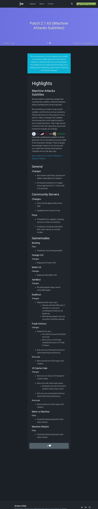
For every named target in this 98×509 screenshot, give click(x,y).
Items (42, 4)
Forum (50, 4)
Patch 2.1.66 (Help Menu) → (85, 43)
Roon (44, 134)
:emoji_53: (59, 134)
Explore (33, 4)
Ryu (35, 134)
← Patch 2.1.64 (8, 43)
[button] (72, 4)
